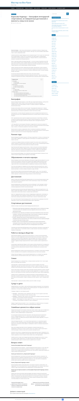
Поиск (67, 13)
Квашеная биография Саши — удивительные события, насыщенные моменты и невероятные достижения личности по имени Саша (18, 384)
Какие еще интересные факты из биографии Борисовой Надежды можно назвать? (29, 96)
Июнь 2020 (54, 61)
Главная (12, 8)
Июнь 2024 (54, 44)
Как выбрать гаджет (61, 8)
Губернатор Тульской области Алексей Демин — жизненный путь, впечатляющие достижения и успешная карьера (40, 384)
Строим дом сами (19, 8)
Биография (15, 80)
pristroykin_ (19, 23)
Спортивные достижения (18, 85)
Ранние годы (16, 82)
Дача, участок (37, 8)
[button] (41, 79)
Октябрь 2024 (54, 39)
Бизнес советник (52, 8)
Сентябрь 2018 (54, 68)
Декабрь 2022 (54, 60)
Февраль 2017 (54, 76)
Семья (14, 88)
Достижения (15, 84)
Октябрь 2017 (54, 70)
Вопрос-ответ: (15, 91)
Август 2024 (54, 41)
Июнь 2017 (54, 71)
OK (62, 399)
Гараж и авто (44, 8)
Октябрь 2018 (54, 66)
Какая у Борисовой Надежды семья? (21, 95)
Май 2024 (53, 46)
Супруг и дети (16, 89)
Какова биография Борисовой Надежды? (22, 92)
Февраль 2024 (54, 51)
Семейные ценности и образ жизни (20, 90)
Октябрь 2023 (54, 56)
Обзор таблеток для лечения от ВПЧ (58, 23)
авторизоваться (32, 393)
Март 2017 (53, 75)
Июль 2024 (54, 43)
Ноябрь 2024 (54, 38)
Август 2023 (54, 58)
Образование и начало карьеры (20, 83)
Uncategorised (14, 14)
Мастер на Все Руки (21, 2)
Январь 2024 (54, 53)
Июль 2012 (54, 78)
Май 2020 (53, 63)
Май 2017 (53, 73)
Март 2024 (53, 49)
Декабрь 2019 (54, 65)
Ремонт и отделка (29, 8)
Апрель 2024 (54, 48)
